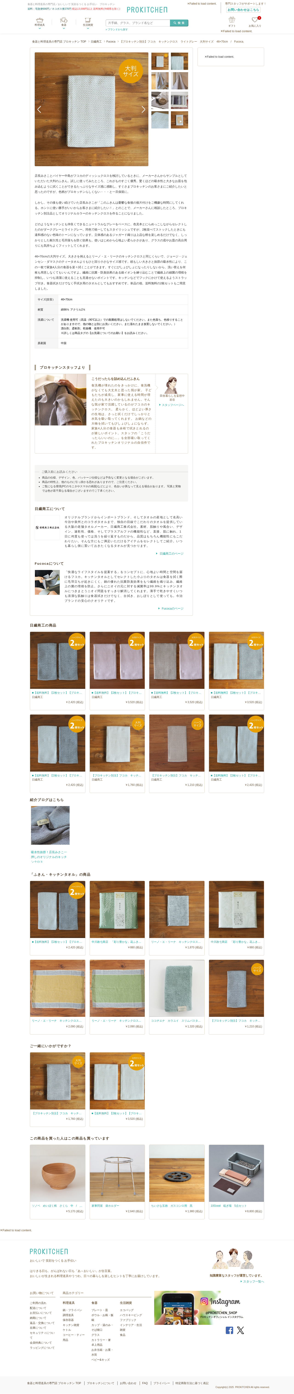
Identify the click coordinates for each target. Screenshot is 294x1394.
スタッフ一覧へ (253, 1281)
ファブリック (128, 1320)
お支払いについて (41, 1312)
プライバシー (161, 1383)
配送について (38, 1308)
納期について (38, 1318)
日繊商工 (96, 41)
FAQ (145, 1383)
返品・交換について (42, 1323)
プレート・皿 (99, 1310)
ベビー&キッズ (100, 1359)
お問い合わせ (128, 1383)
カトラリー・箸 (101, 1340)
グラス (95, 1335)
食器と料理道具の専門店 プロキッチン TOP (59, 41)
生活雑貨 (88, 24)
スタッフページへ (173, 405)
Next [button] (141, 109)
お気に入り (255, 22)
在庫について (38, 1327)
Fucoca (110, 41)
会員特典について (41, 1342)
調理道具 (68, 1315)
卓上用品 (96, 1344)
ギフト (232, 25)
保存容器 (68, 1320)
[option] (91, 109)
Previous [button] (41, 109)
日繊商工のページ (171, 553)
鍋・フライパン (72, 1310)
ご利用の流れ (38, 1303)
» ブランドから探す (117, 29)
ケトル (67, 1329)
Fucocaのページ (172, 608)
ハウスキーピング (131, 1315)
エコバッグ (127, 1310)
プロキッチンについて (100, 1383)
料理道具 (40, 24)
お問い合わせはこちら (243, 9)
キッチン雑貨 (71, 1325)
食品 (122, 1335)
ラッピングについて (42, 1347)
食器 (63, 24)
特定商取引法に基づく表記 (192, 1383)
